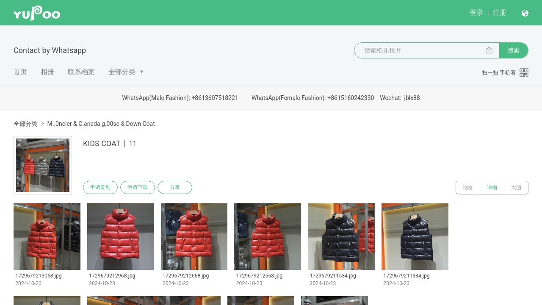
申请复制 (101, 188)
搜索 (514, 50)
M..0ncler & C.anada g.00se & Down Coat (101, 123)
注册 (499, 12)
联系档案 (81, 72)
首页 (20, 72)
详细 (492, 188)
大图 (516, 188)
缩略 (468, 188)
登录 (476, 12)
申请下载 (139, 188)
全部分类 (122, 72)
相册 (47, 72)
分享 (177, 188)
